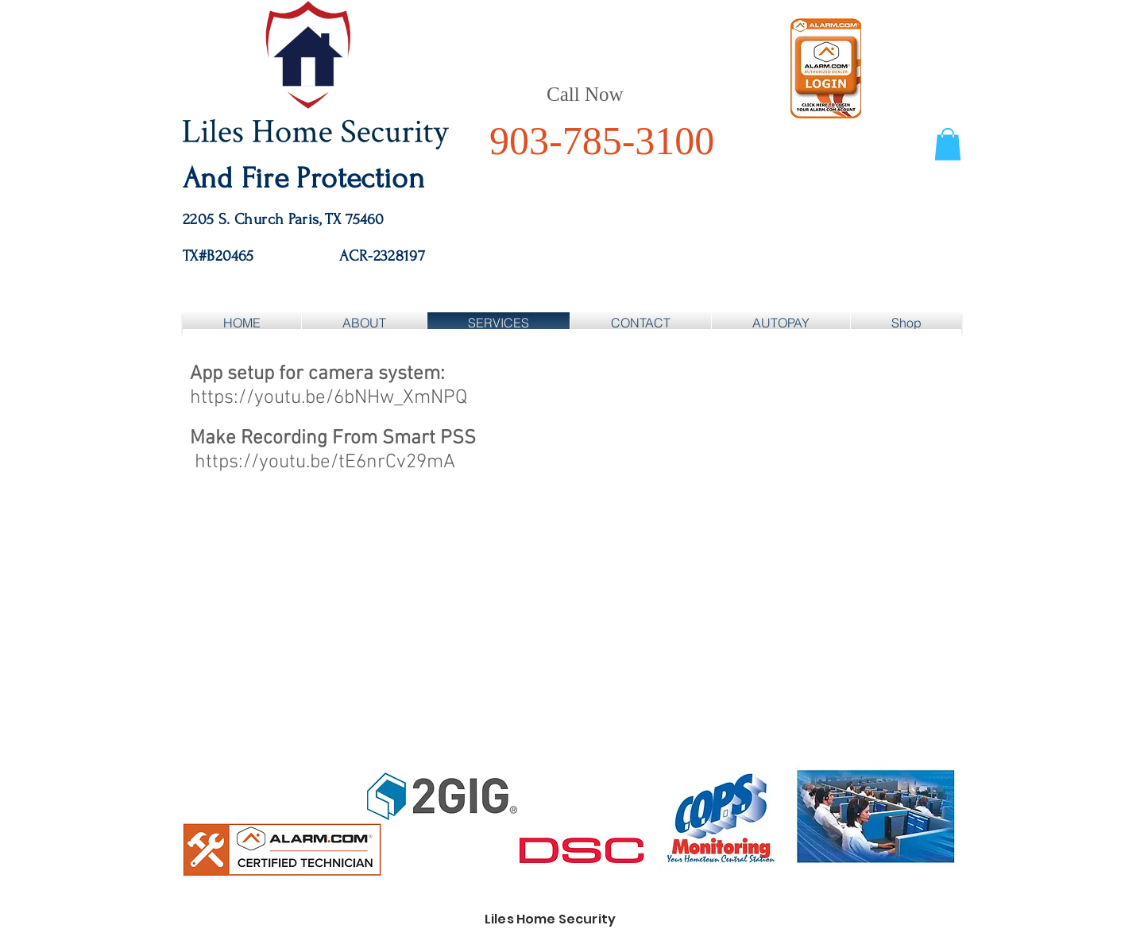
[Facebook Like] (848, 291)
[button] (947, 144)
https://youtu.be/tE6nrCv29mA (325, 462)
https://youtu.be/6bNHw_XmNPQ (328, 398)
